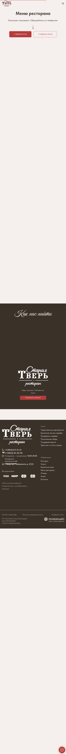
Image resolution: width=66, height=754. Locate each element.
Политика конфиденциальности (32, 515)
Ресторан (44, 461)
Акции (43, 476)
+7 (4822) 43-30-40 (13, 453)
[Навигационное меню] (63, 3)
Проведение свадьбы (49, 436)
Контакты (44, 479)
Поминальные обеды (49, 439)
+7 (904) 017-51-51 (13, 450)
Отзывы (44, 473)
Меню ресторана (48, 470)
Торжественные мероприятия (52, 430)
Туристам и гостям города (51, 445)
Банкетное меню (47, 467)
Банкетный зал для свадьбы (51, 433)
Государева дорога (48, 442)
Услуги (43, 426)
